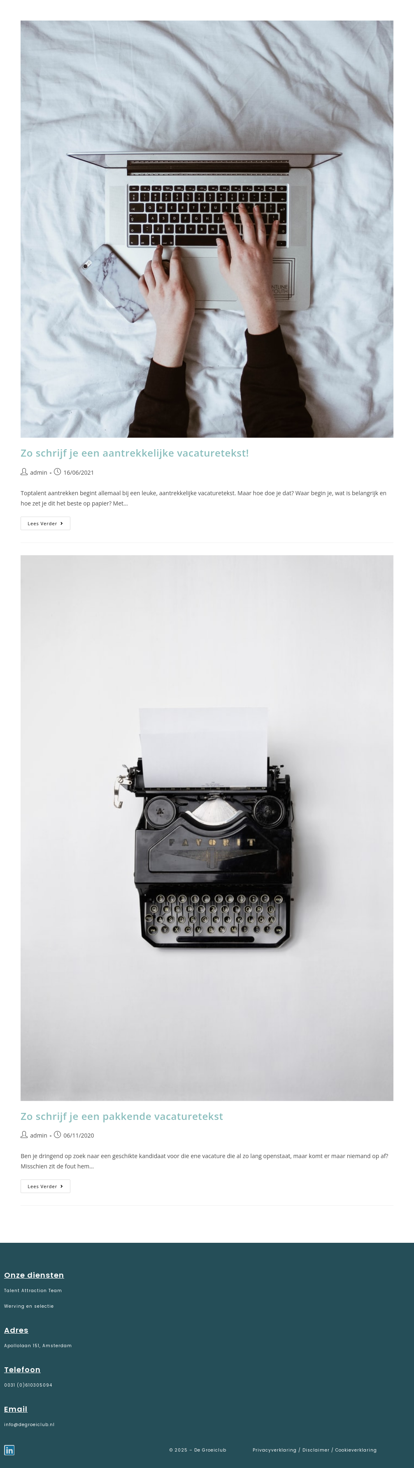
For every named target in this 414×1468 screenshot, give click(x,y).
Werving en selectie (29, 1306)
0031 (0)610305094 (28, 1385)
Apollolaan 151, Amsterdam (38, 1346)
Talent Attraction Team (33, 1291)
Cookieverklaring (356, 1450)
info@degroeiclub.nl (29, 1425)
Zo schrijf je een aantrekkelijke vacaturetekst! (135, 452)
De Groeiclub (57, 17)
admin (38, 472)
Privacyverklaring (275, 1450)
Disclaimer (316, 1450)
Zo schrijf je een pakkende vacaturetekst (122, 1116)
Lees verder (49, 521)
